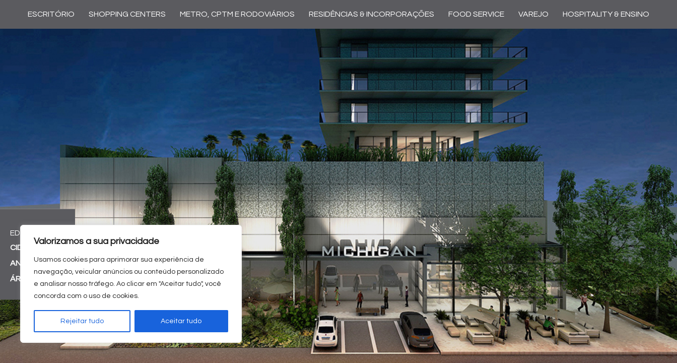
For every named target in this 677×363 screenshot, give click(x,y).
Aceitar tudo (181, 321)
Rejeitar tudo (82, 321)
